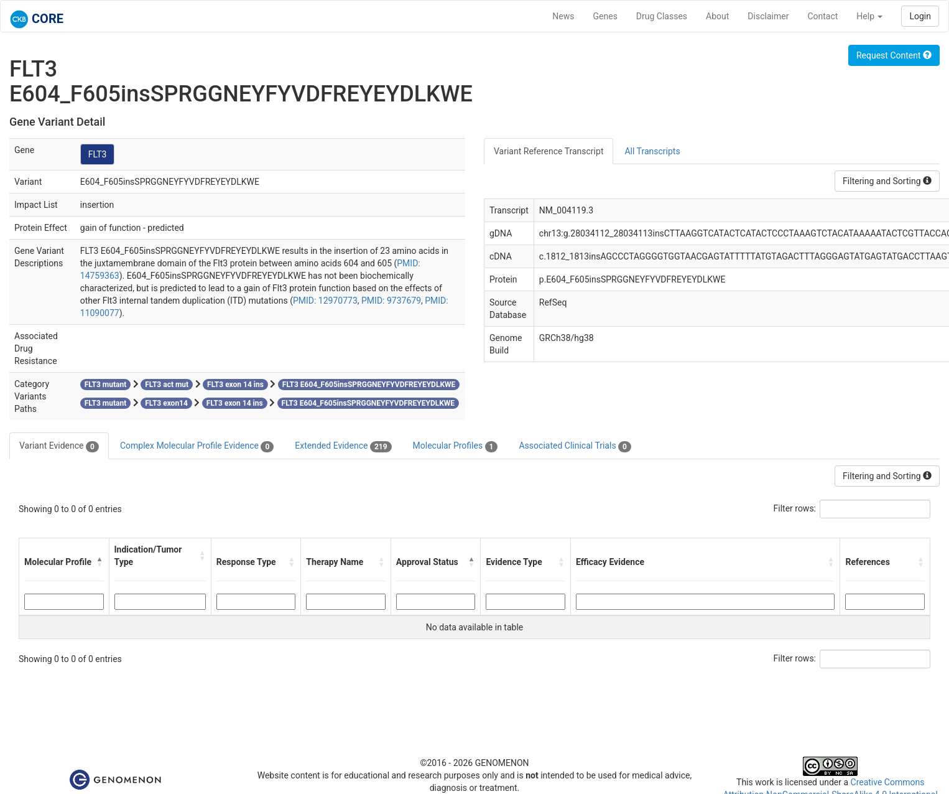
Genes (605, 16)
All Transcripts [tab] (652, 151)
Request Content (894, 55)
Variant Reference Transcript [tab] (548, 151)
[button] (100, 562)
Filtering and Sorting (887, 181)
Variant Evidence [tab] (59, 446)
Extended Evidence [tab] (343, 446)
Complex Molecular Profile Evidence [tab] (197, 446)
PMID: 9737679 (391, 301)
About (717, 16)
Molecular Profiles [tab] (455, 446)
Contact (822, 16)
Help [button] (869, 16)
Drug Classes (661, 16)
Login (920, 16)
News (563, 16)
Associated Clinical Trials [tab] (575, 446)
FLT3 (97, 154)
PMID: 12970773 (325, 301)
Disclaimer (768, 16)
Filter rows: (795, 508)
